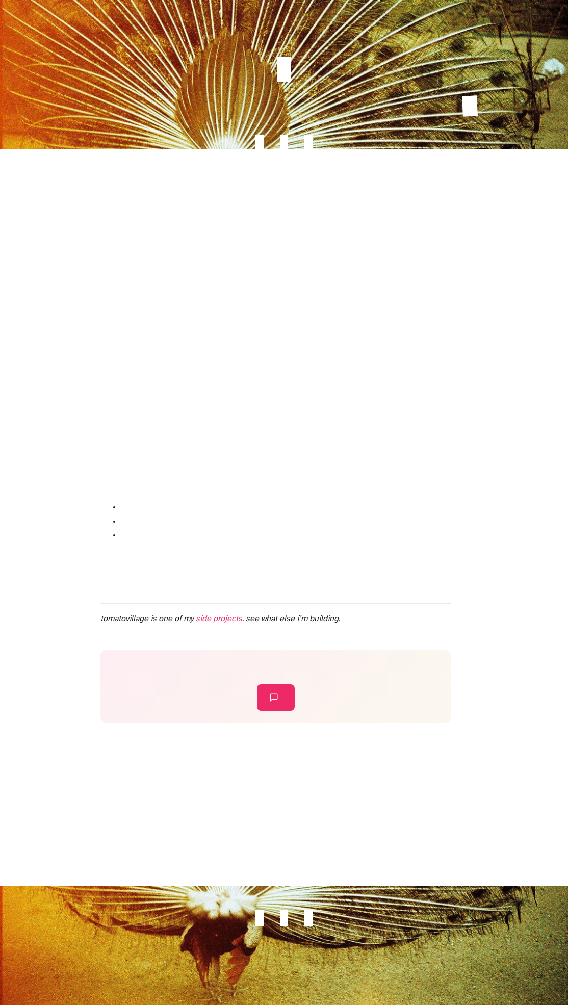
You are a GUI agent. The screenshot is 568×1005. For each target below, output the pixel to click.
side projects (219, 618)
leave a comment (273, 697)
